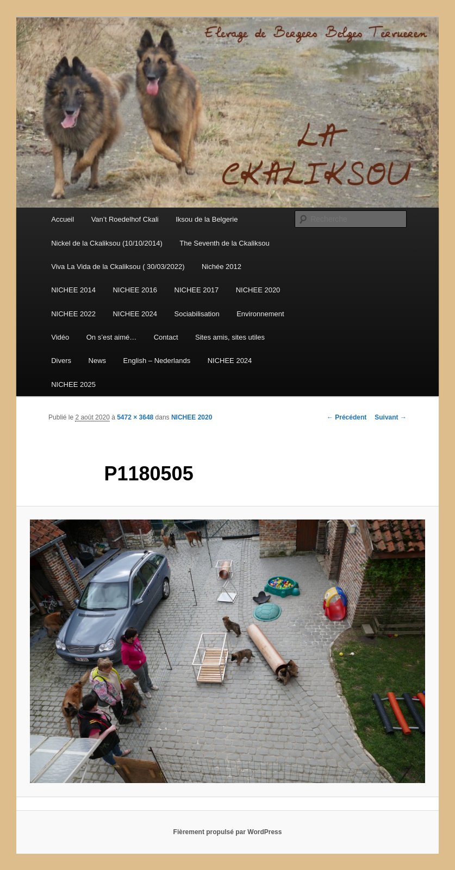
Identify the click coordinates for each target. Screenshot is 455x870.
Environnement (260, 314)
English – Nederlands (157, 360)
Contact (166, 337)
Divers (61, 360)
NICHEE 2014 (73, 290)
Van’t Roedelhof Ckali (125, 219)
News (98, 360)
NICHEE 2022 (73, 314)
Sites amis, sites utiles (230, 337)
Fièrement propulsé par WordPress (227, 832)
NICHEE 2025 (73, 384)
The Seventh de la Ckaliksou (224, 243)
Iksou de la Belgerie (207, 219)
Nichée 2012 (221, 266)
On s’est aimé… (111, 337)
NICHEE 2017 (196, 290)
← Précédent (346, 417)
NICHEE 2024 (135, 314)
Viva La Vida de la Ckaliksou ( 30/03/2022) (117, 266)
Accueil (62, 219)
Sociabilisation (197, 314)
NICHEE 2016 (135, 290)
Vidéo (60, 337)
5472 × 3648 (135, 417)
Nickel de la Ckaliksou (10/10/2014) (107, 243)
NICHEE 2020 (258, 290)
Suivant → (391, 417)
